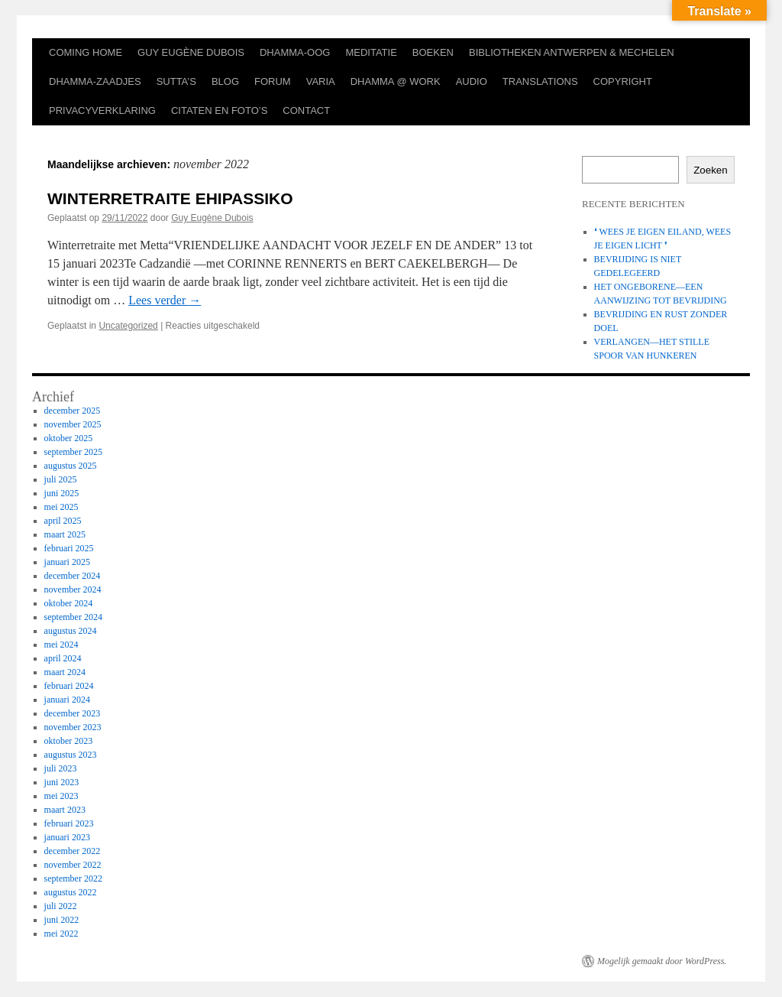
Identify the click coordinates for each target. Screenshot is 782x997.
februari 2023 (69, 823)
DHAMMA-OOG (295, 52)
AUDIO (471, 81)
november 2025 (73, 424)
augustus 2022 (70, 892)
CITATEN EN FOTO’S (219, 110)
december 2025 (72, 410)
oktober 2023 (68, 741)
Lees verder (164, 300)
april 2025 (63, 520)
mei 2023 (61, 796)
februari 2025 (69, 548)
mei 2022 (61, 933)
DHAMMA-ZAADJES (95, 81)
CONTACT (306, 110)
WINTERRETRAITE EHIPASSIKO (170, 198)
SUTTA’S (176, 81)
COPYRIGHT (622, 81)
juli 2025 (60, 479)
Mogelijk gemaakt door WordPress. (661, 961)
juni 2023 (61, 782)
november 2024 (73, 589)
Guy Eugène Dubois (212, 218)
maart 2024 (65, 672)
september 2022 (73, 878)
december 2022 (72, 851)
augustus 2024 (70, 630)
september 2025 (73, 452)
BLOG (225, 81)
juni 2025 (61, 493)
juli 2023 (60, 768)
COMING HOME (85, 52)
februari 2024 (69, 685)
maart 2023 (65, 809)
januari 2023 (67, 837)
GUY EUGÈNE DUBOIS (190, 52)
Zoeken (710, 170)
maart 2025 (65, 534)
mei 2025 (61, 507)
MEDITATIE (370, 52)
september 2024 (73, 617)
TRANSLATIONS (540, 81)
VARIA (320, 81)
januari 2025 (67, 562)
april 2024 (63, 658)
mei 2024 (61, 644)
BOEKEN (433, 52)
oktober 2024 (68, 603)
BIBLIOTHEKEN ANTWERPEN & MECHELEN (571, 52)
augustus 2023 (70, 754)
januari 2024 (67, 699)
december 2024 (72, 575)
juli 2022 (60, 906)
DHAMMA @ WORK (396, 81)
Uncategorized (128, 325)
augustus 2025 (70, 465)
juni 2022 (61, 919)
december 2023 (72, 713)
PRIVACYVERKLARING (102, 110)
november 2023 (73, 727)
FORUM (272, 81)
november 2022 (73, 864)
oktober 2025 (68, 438)
